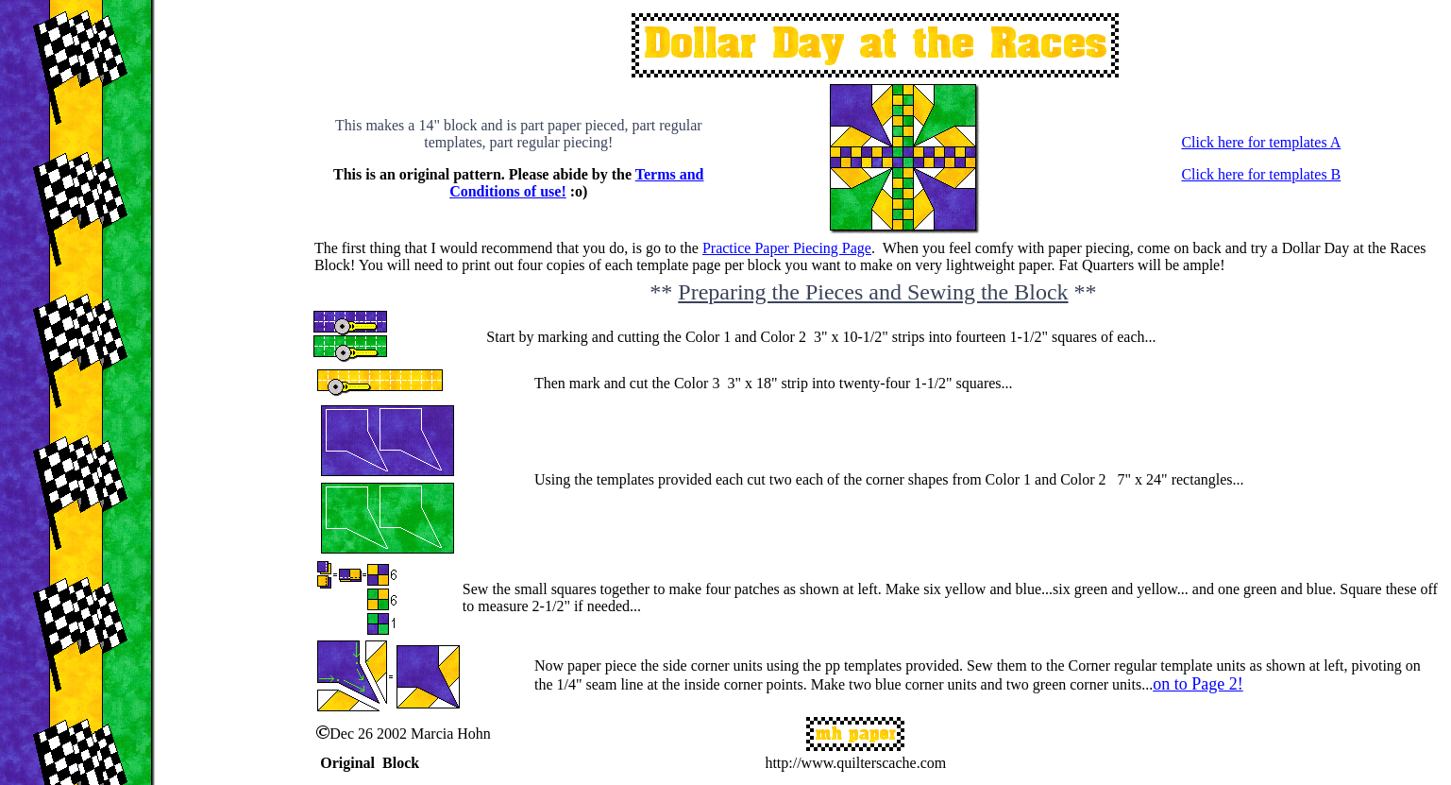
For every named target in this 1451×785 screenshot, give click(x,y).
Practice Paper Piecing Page (786, 248)
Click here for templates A (1261, 142)
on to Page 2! (1197, 683)
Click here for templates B (1261, 174)
